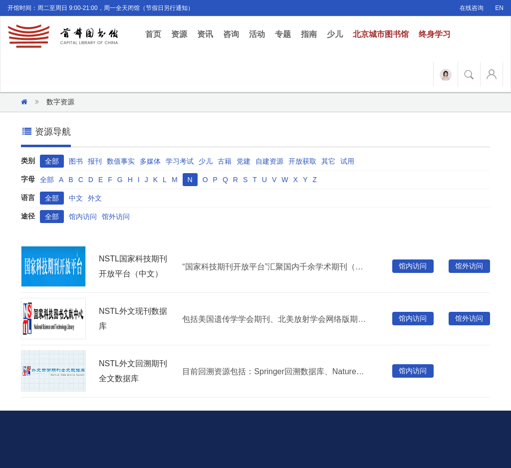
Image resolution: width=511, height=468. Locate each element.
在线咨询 (472, 7)
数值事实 (121, 161)
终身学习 (435, 34)
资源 (179, 34)
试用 (347, 161)
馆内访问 (83, 217)
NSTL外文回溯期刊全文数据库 (133, 371)
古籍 (225, 161)
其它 (328, 161)
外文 (95, 198)
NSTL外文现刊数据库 (133, 318)
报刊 (95, 161)
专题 (283, 34)
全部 (52, 161)
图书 (76, 161)
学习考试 (180, 161)
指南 (309, 34)
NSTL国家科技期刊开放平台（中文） (133, 266)
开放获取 (302, 161)
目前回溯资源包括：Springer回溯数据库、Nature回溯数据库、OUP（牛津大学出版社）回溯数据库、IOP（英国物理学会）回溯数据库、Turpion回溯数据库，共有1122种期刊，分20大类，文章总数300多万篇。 (275, 371)
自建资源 (269, 161)
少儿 (335, 34)
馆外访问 (116, 217)
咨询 (231, 34)
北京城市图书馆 (381, 34)
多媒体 (150, 161)
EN (499, 7)
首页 (155, 33)
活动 (257, 34)
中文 (76, 198)
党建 (244, 161)
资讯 (205, 34)
